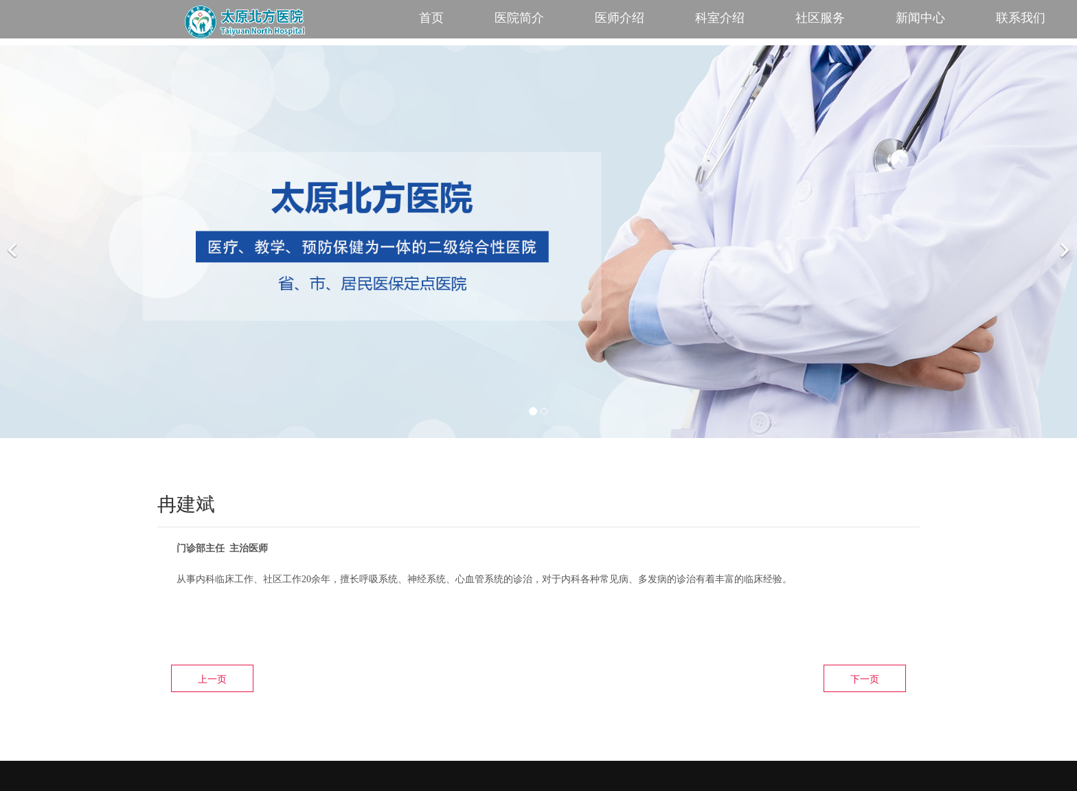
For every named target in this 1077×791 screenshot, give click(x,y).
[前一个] (13, 241)
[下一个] (1063, 241)
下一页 (864, 679)
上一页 (212, 679)
